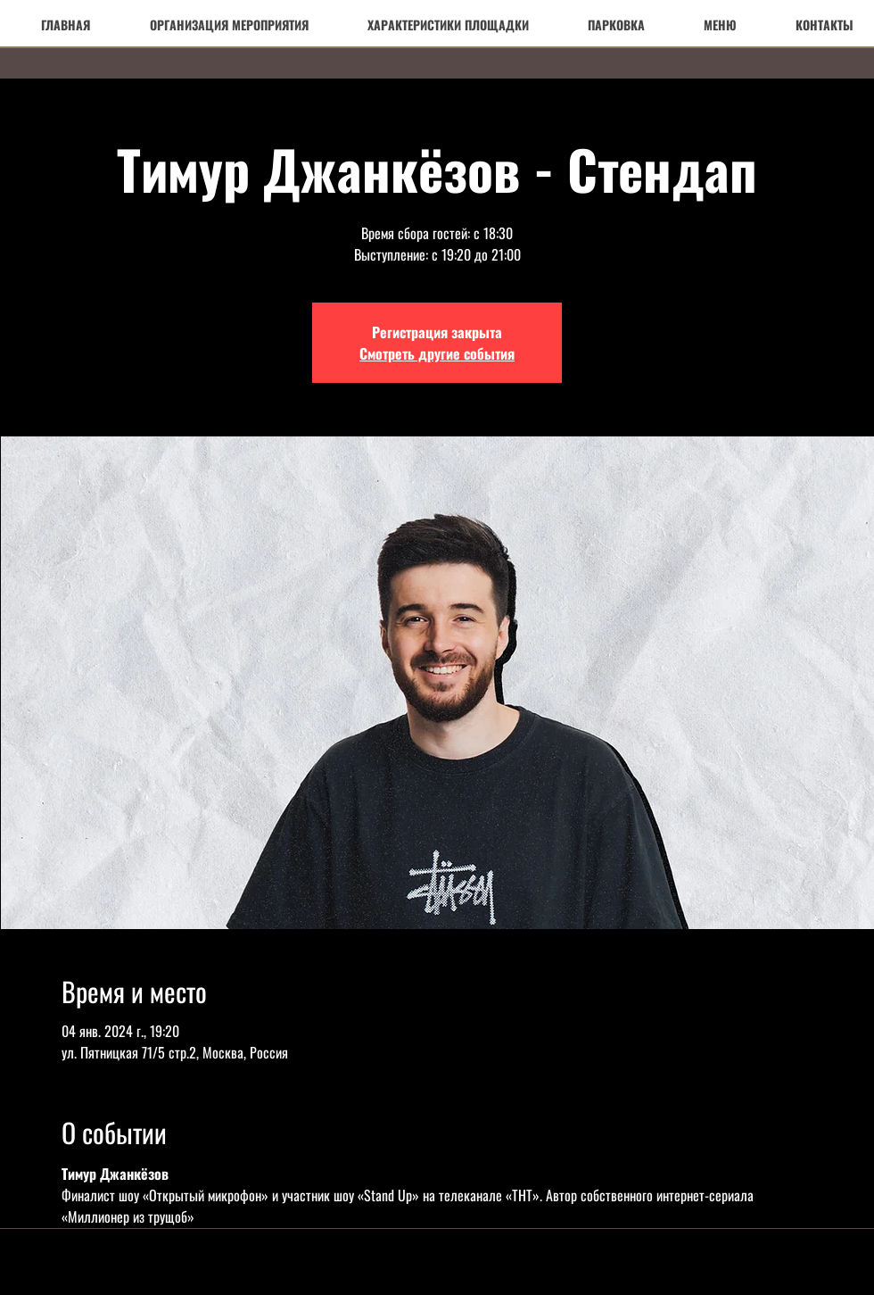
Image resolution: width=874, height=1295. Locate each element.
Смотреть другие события (437, 353)
